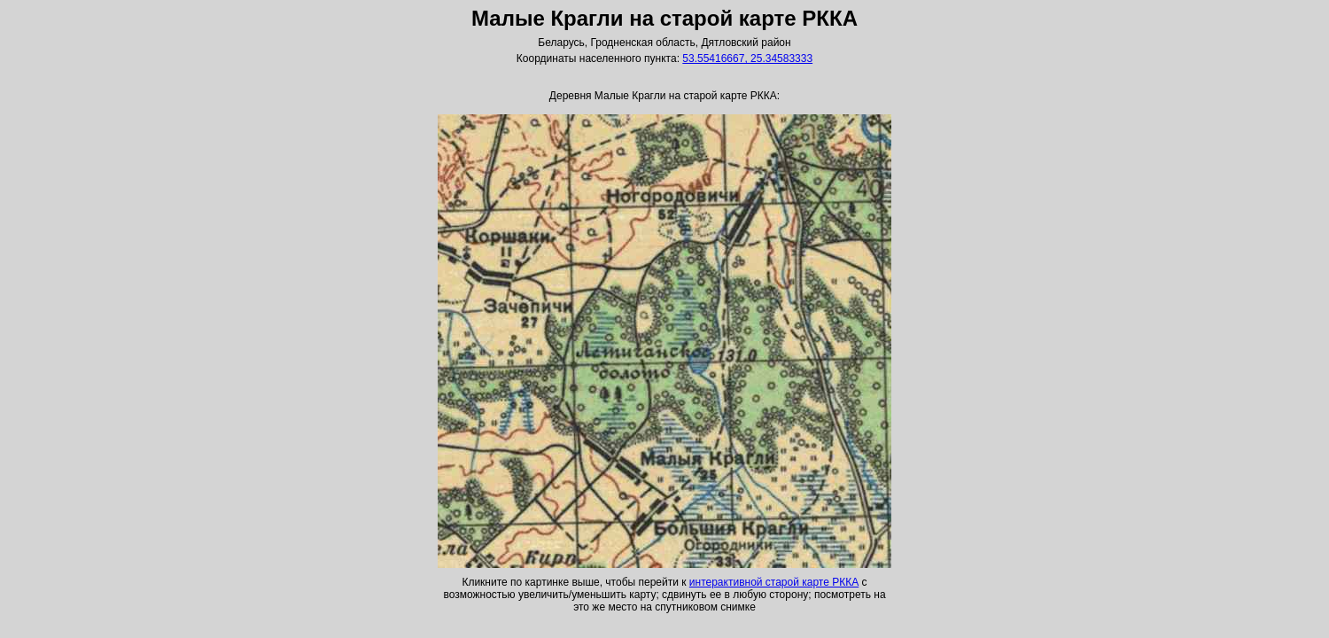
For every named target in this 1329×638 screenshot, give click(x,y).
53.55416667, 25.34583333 (747, 58)
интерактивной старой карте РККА (774, 582)
